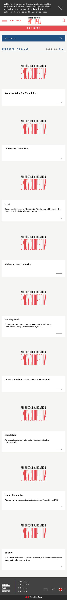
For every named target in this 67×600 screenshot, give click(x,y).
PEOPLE (22, 591)
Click (41, 9)
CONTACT (23, 585)
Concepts (11, 38)
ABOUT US (24, 582)
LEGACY (22, 588)
